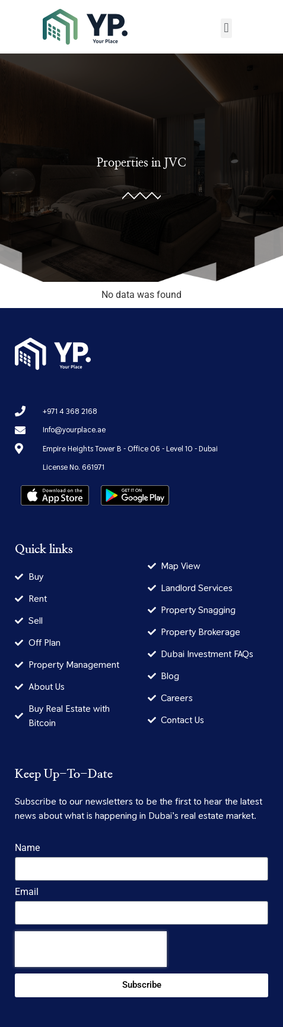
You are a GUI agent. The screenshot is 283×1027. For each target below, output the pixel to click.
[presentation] (91, 949)
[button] (226, 28)
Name (27, 848)
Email (27, 892)
